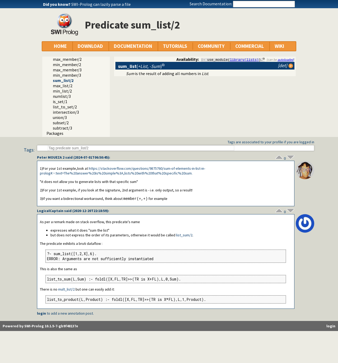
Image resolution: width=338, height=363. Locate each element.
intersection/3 (66, 112)
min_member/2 (67, 64)
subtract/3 (62, 128)
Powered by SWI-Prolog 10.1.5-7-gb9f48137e (40, 326)
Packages (54, 133)
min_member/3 (67, 75)
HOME (60, 46)
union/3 (60, 117)
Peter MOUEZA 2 (50, 157)
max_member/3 (67, 69)
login (41, 313)
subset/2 (61, 122)
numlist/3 (62, 96)
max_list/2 (62, 85)
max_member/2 (67, 59)
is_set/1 (60, 101)
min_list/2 (62, 91)
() (140, 66)
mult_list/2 (66, 289)
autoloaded (285, 59)
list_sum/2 (184, 235)
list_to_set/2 (65, 106)
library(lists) (244, 59)
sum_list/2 (63, 80)
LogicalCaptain (50, 211)
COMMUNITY (211, 46)
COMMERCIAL (249, 46)
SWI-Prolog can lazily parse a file (101, 4)
